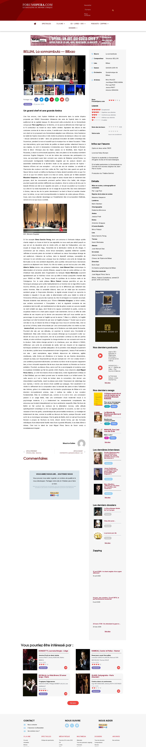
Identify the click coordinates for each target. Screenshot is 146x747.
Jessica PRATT (110, 78)
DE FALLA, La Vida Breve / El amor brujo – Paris (52, 667)
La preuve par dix (110, 524)
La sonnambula (111, 45)
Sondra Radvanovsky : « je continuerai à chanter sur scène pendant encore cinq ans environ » (112, 446)
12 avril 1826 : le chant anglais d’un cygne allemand (107, 563)
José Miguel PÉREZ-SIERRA (114, 73)
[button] (61, 14)
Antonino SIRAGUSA (112, 81)
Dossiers (73, 19)
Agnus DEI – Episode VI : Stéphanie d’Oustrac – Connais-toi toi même (113, 347)
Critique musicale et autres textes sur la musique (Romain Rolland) (112, 386)
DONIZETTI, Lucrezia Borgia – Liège (53, 642)
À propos (81, 6)
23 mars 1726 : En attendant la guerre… (107, 615)
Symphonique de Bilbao (112, 64)
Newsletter (70, 6)
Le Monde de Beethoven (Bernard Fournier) (112, 405)
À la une (61, 14)
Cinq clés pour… (110, 512)
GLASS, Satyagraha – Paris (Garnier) (103, 667)
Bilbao (108, 54)
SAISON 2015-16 (112, 59)
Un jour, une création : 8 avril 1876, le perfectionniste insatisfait (106, 589)
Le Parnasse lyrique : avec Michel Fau (113, 368)
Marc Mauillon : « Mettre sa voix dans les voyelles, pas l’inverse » (111, 477)
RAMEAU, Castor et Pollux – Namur (106, 642)
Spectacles (46, 14)
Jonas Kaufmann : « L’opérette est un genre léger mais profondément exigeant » (111, 462)
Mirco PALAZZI (110, 70)
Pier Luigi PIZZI (110, 76)
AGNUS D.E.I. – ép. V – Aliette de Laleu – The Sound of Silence (114, 359)
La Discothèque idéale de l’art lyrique (112, 500)
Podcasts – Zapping (99, 14)
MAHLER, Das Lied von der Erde (111, 421)
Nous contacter (94, 6)
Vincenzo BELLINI (112, 49)
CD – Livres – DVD (77, 14)
